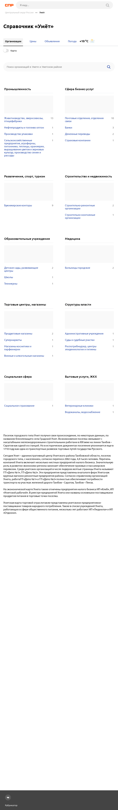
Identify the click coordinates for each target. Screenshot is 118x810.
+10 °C (84, 41)
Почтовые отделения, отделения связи (89, 120)
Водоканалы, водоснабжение (89, 412)
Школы (28, 277)
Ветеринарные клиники (89, 405)
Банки (89, 127)
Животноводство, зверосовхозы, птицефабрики (28, 120)
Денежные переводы (89, 134)
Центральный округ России (19, 12)
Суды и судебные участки (89, 340)
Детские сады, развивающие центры (28, 269)
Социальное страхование (28, 405)
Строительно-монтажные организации (89, 216)
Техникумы (28, 283)
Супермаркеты (28, 340)
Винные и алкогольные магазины (28, 355)
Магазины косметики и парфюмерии (28, 348)
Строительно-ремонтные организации (89, 207)
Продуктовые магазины (28, 333)
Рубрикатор (11, 805)
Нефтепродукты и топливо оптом (28, 127)
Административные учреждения (89, 333)
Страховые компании (89, 140)
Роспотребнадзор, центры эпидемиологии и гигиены (89, 348)
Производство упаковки (28, 134)
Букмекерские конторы (28, 205)
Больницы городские (89, 267)
